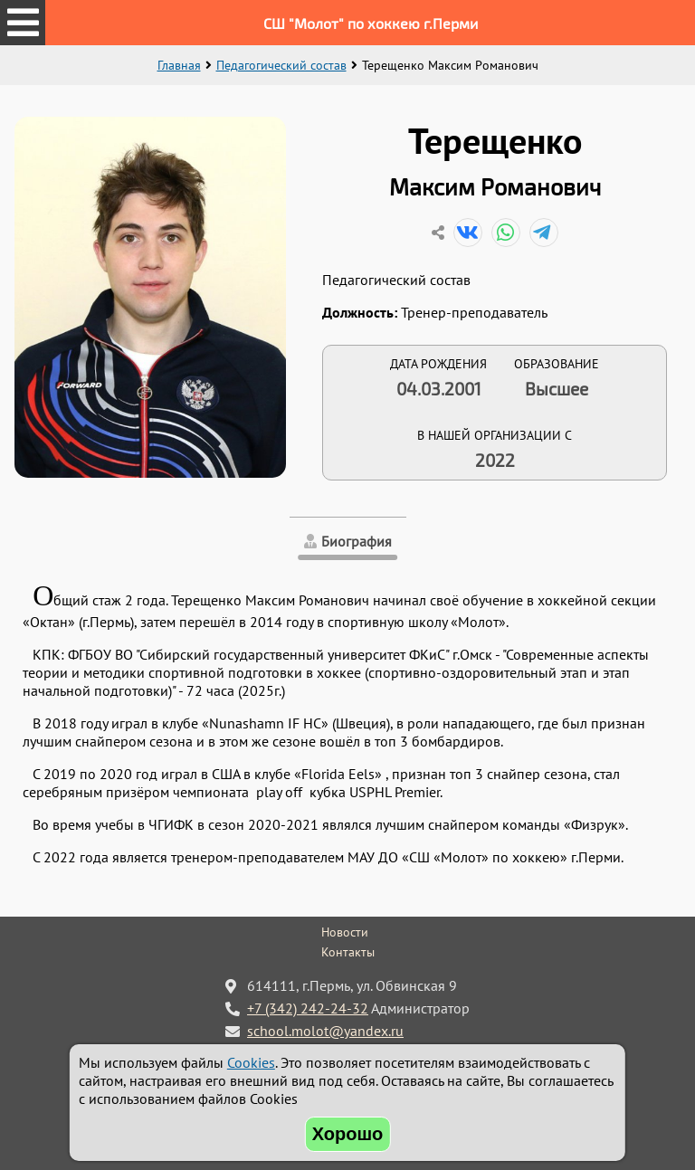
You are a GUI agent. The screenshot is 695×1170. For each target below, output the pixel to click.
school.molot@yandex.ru (325, 1030)
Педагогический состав (281, 65)
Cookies (251, 1062)
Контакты (348, 952)
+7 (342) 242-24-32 (307, 1008)
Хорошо (348, 1134)
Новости (344, 932)
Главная (179, 65)
